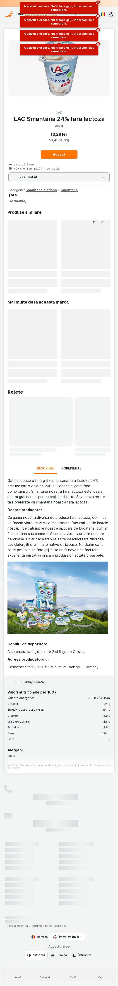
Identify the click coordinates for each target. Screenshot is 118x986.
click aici (60, 925)
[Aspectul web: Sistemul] (36, 955)
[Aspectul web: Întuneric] (82, 955)
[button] (110, 14)
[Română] (102, 14)
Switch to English (67, 936)
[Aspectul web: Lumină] (58, 955)
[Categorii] (45, 974)
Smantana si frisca (41, 190)
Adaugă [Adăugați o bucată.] (59, 154)
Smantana (69, 190)
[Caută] (73, 974)
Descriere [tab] (45, 468)
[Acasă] (18, 974)
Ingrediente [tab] (70, 468)
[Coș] (100, 974)
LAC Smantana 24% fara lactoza (59, 118)
